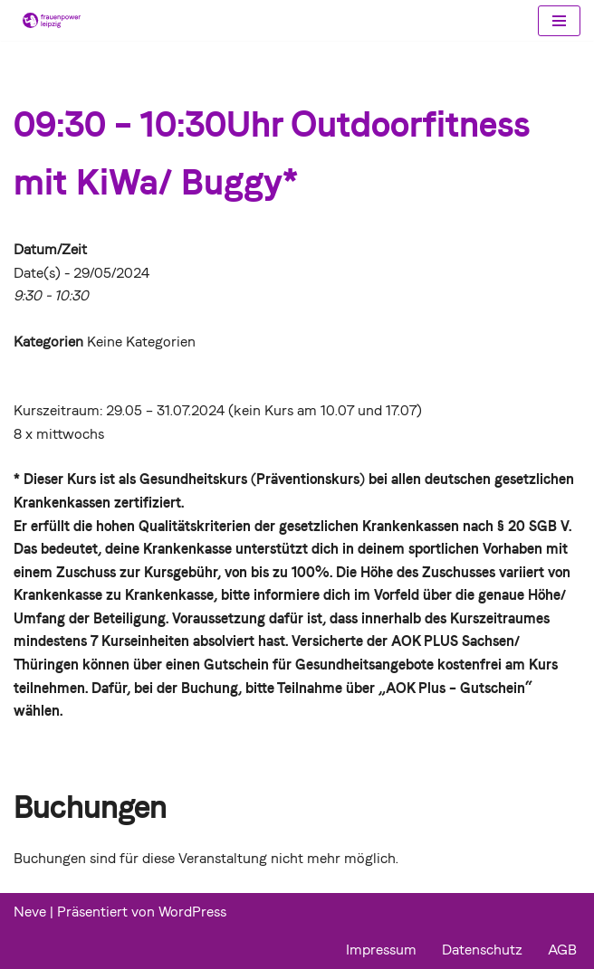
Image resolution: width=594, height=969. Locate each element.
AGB (562, 949)
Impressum (381, 949)
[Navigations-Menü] (559, 20)
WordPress (192, 911)
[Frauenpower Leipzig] (47, 20)
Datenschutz (482, 949)
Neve (30, 911)
